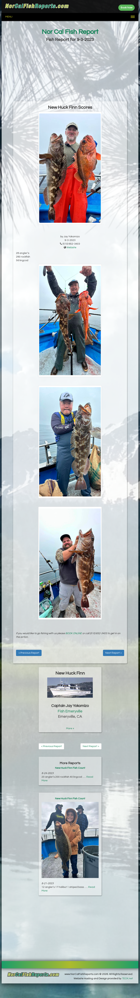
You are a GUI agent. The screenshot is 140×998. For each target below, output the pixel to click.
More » (70, 728)
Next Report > (113, 653)
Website (71, 247)
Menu (8, 16)
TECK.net (127, 978)
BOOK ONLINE (73, 633)
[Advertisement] (70, 72)
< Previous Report (28, 653)
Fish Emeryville (70, 711)
